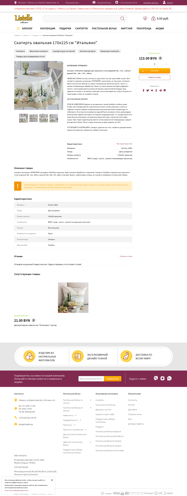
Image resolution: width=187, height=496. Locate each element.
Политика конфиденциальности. (17, 490)
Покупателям (72, 2)
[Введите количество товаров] (154, 64)
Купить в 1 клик (154, 77)
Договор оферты (136, 423)
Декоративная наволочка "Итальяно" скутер (35, 325)
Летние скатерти (87, 51)
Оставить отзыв (126, 256)
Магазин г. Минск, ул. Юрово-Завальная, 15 (38, 2)
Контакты (132, 400)
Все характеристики (124, 144)
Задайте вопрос (150, 2)
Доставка (132, 409)
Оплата (131, 404)
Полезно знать (135, 414)
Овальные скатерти (109, 51)
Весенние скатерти (39, 51)
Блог (130, 419)
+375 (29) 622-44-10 (128, 2)
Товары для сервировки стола (30, 56)
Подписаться (112, 378)
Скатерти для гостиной (64, 51)
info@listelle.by (26, 424)
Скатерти (20, 51)
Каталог (27, 28)
